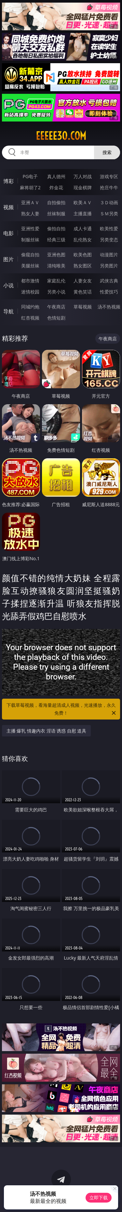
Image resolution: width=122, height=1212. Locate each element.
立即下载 (98, 1197)
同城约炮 (30, 307)
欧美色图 (83, 254)
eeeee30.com (61, 135)
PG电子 (30, 176)
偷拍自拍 (56, 228)
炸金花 (56, 187)
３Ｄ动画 (109, 202)
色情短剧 (56, 318)
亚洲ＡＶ (30, 202)
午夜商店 (56, 307)
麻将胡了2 (30, 187)
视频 (8, 207)
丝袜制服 (56, 213)
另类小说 (56, 292)
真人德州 (56, 176)
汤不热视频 (109, 307)
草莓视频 (83, 307)
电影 (8, 233)
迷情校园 (30, 292)
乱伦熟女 (83, 239)
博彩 (8, 181)
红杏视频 (30, 318)
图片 (8, 259)
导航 (8, 311)
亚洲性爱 (30, 228)
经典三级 (56, 239)
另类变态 (109, 239)
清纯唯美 (56, 266)
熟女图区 (83, 266)
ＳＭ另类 (109, 213)
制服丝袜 (30, 239)
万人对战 (83, 176)
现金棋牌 (83, 187)
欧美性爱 (109, 228)
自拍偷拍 (56, 202)
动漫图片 (109, 254)
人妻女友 (83, 281)
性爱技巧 (109, 292)
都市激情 (30, 281)
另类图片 (109, 266)
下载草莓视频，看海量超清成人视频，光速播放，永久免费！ (62, 709)
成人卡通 (83, 228)
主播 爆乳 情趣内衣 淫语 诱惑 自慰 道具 (47, 731)
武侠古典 (109, 281)
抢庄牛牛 (109, 187)
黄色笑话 (83, 292)
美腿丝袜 (30, 266)
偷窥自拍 (30, 254)
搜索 (107, 152)
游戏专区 (109, 176)
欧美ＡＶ (83, 202)
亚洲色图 (56, 254)
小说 (8, 285)
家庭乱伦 (56, 281)
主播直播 (83, 213)
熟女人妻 (30, 213)
